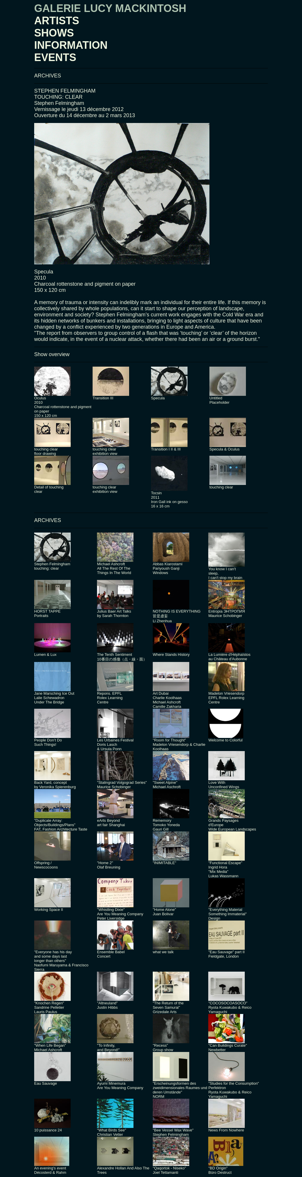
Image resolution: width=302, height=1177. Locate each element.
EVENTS (55, 57)
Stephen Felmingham (59, 103)
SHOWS (54, 33)
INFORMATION (70, 45)
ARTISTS (56, 21)
